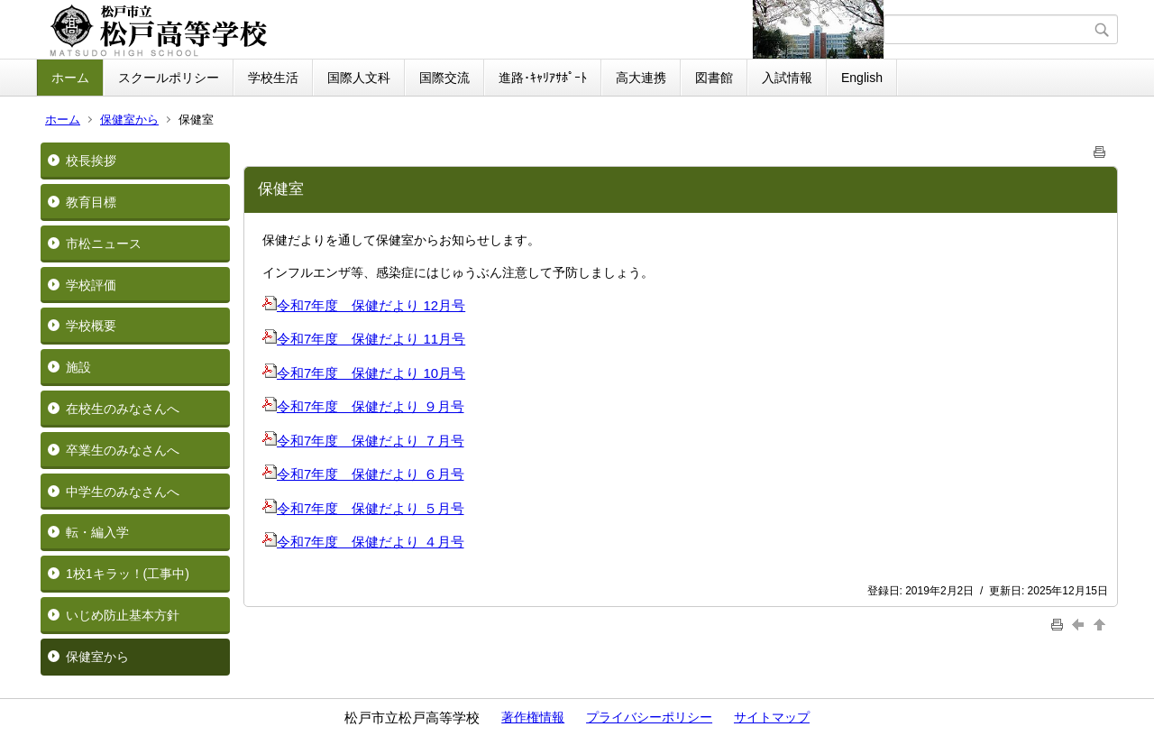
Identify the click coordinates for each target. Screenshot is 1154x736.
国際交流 (444, 77)
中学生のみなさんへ (122, 491)
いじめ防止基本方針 (122, 615)
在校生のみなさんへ (122, 408)
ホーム (70, 77)
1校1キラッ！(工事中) (127, 573)
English (862, 77)
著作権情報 (532, 717)
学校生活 (273, 77)
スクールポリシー (168, 77)
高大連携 (641, 77)
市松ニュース (104, 243)
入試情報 (787, 77)
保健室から (129, 119)
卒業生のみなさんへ (122, 450)
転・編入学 (97, 532)
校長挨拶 (91, 160)
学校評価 (91, 285)
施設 (78, 367)
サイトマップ (772, 717)
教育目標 (91, 202)
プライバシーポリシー (649, 717)
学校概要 (91, 325)
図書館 (714, 77)
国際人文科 (358, 77)
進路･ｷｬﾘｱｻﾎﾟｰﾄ (543, 77)
